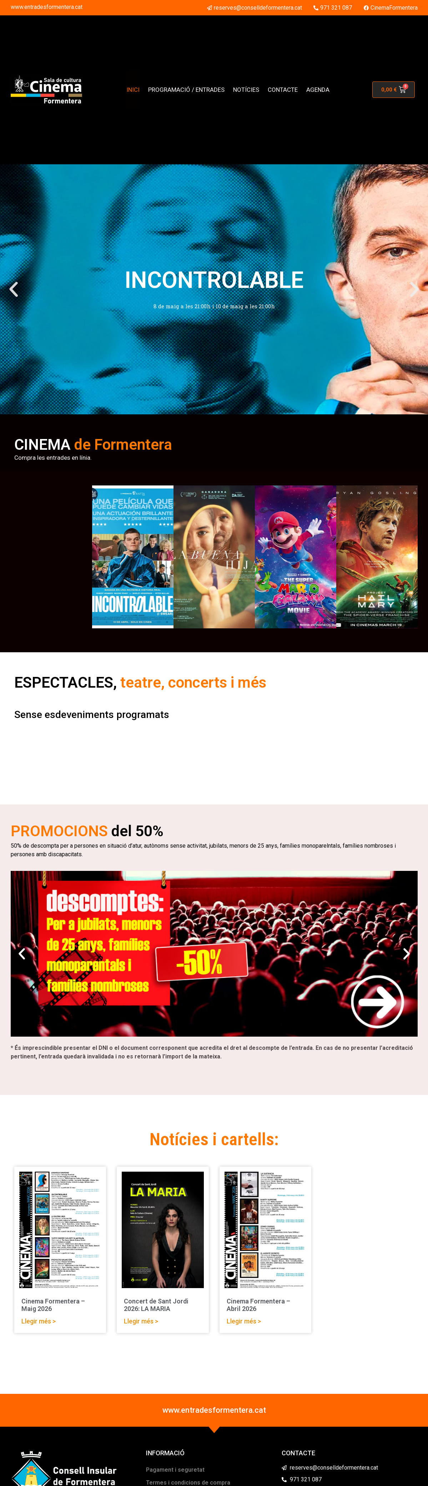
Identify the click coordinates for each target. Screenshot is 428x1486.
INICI (133, 89)
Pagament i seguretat (175, 1469)
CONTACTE (283, 89)
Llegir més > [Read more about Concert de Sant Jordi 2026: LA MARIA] (141, 1321)
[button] (14, 289)
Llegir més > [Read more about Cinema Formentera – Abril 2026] (244, 1321)
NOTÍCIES (246, 89)
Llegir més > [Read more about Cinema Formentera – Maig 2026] (38, 1321)
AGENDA (317, 89)
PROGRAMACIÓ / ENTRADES (186, 89)
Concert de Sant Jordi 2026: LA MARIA (156, 1305)
